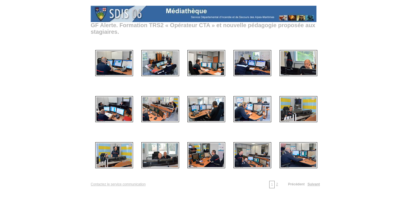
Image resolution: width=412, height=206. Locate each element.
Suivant (314, 184)
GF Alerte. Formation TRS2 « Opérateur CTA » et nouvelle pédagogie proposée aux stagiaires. (203, 28)
